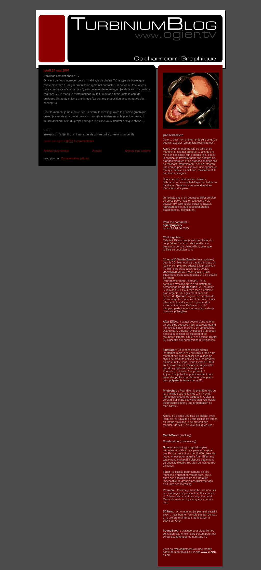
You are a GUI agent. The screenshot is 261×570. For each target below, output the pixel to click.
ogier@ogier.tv (172, 225)
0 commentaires (84, 141)
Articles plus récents (56, 150)
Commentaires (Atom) (75, 158)
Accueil (96, 150)
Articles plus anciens (138, 150)
